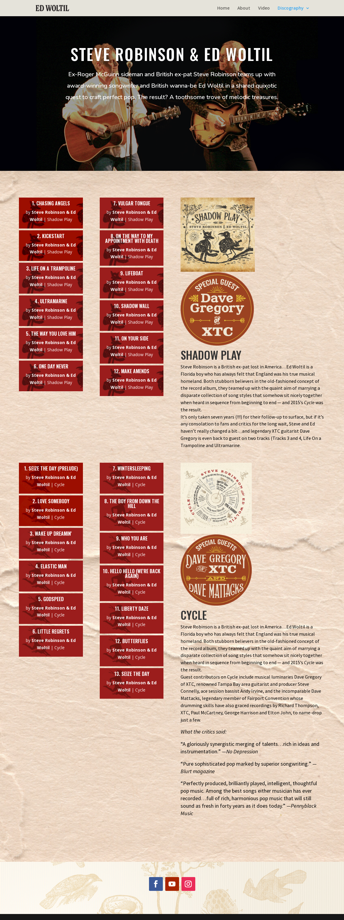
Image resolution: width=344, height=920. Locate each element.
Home (223, 8)
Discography (291, 8)
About (243, 8)
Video (264, 8)
